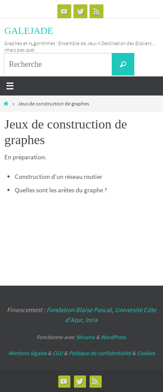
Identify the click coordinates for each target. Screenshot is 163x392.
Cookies (146, 353)
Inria (91, 320)
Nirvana (85, 337)
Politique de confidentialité (100, 353)
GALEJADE (28, 30)
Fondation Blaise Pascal (79, 310)
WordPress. (114, 337)
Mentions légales (27, 353)
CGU (58, 353)
